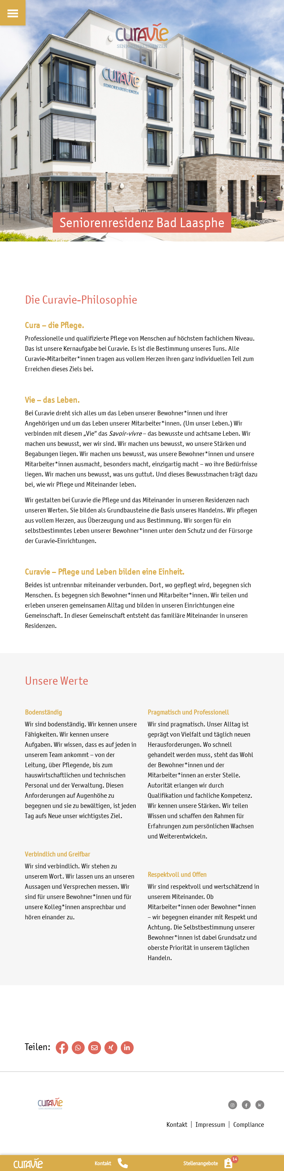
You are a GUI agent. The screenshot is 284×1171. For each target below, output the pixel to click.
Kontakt (176, 1124)
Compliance (248, 1124)
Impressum (210, 1124)
